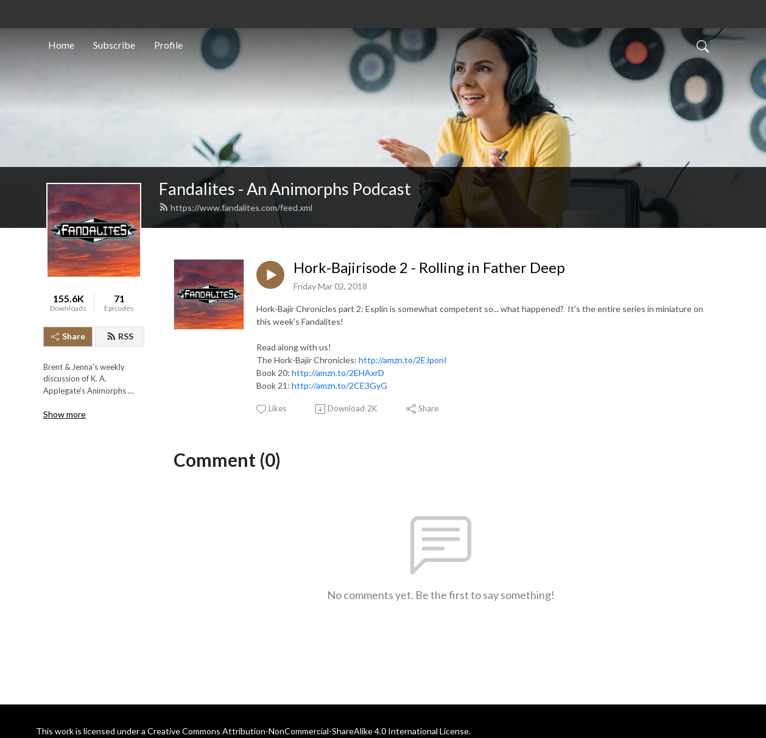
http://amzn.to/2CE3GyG (339, 385)
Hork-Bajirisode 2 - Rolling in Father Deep (429, 267)
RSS (120, 336)
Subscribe (114, 45)
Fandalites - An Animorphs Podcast (285, 189)
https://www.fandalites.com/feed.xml (235, 207)
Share (68, 336)
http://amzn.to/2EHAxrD (338, 372)
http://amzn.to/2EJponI (403, 360)
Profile (168, 45)
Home (61, 45)
